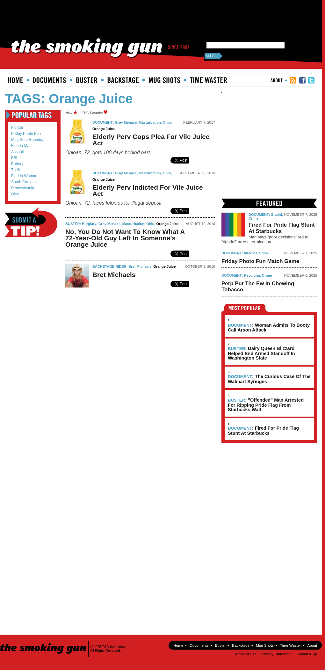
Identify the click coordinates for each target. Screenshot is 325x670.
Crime (253, 218)
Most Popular (244, 308)
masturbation (150, 122)
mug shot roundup (27, 139)
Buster (87, 80)
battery (17, 164)
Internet (250, 253)
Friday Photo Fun (26, 133)
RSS (293, 80)
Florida (17, 127)
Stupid (276, 214)
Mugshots (164, 80)
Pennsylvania (22, 188)
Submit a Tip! (31, 222)
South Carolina (24, 182)
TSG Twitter (311, 80)
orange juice (103, 129)
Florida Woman (24, 176)
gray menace (126, 122)
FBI (14, 158)
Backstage (123, 80)
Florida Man (21, 145)
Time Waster (208, 80)
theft (15, 170)
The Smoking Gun (43, 643)
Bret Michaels (139, 266)
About (277, 80)
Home (15, 80)
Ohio (15, 194)
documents (49, 80)
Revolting (252, 275)
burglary (89, 224)
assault (17, 151)
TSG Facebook (302, 80)
